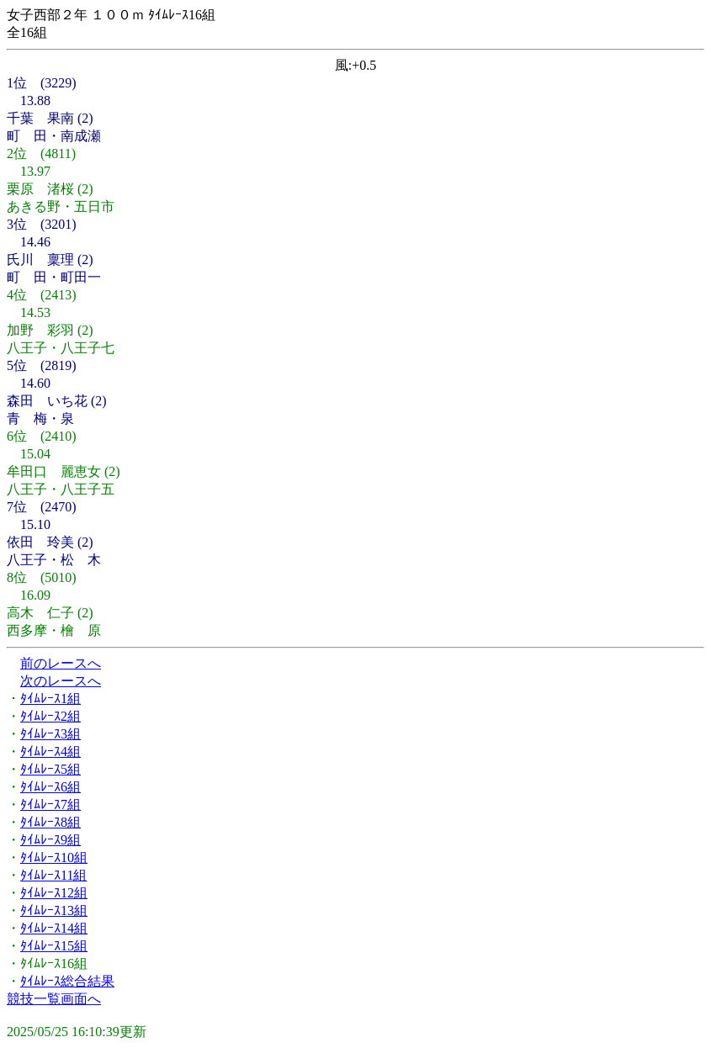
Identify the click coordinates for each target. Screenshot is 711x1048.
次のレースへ (60, 681)
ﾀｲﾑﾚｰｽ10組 (54, 857)
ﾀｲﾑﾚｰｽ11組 (53, 875)
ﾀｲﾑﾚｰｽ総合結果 (67, 981)
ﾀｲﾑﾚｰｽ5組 (50, 769)
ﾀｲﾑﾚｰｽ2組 (50, 716)
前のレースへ (60, 663)
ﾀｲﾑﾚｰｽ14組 (54, 928)
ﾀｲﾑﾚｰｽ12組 (54, 893)
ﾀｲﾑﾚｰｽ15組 (54, 946)
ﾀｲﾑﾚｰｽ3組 (50, 734)
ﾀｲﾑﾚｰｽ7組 (50, 804)
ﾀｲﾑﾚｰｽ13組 (54, 910)
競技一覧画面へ (54, 999)
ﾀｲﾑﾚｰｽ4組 (50, 751)
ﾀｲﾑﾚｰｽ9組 (50, 840)
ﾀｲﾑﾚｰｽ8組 (50, 822)
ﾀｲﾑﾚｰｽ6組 (50, 787)
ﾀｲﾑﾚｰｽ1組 (50, 698)
